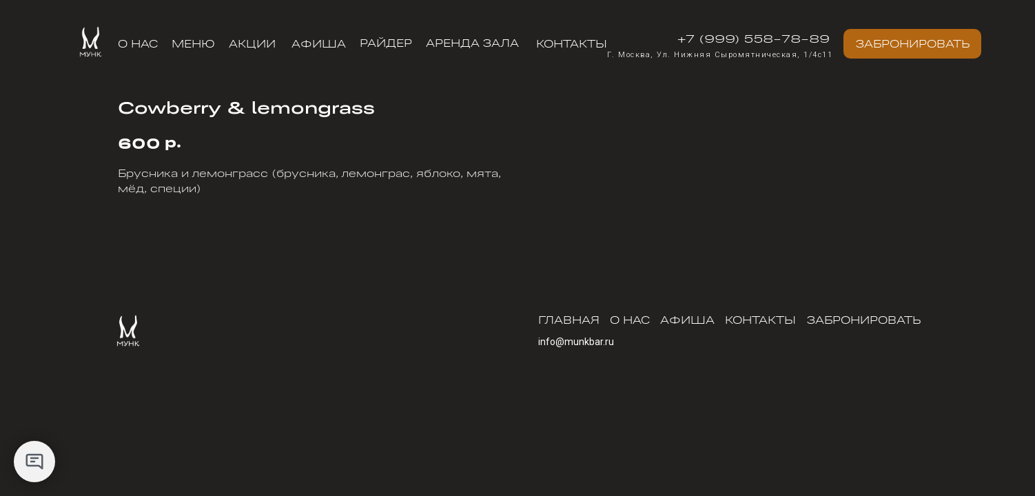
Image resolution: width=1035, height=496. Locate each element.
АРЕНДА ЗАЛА (472, 43)
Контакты (571, 43)
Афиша (318, 43)
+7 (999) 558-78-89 (753, 38)
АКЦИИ (252, 43)
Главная (569, 319)
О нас (138, 43)
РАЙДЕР (386, 43)
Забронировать (863, 319)
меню (193, 43)
